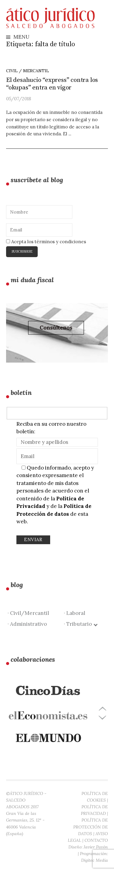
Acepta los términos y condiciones (46, 241)
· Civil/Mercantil (28, 613)
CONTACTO (96, 840)
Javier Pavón (96, 847)
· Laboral (74, 613)
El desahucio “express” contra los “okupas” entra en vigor (52, 84)
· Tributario (80, 624)
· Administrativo (27, 624)
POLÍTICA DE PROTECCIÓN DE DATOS (90, 826)
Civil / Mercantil (27, 70)
